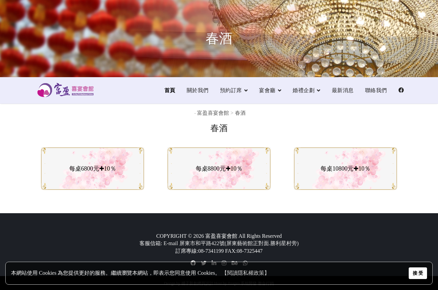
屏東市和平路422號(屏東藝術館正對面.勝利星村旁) (239, 243)
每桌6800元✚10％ (92, 168)
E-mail (170, 243)
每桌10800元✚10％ (345, 168)
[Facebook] (401, 90)
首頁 (169, 90)
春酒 (241, 113)
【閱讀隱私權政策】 (246, 273)
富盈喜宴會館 (213, 113)
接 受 (418, 273)
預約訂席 (231, 90)
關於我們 (198, 90)
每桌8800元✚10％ (219, 168)
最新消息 (343, 90)
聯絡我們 (376, 90)
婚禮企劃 (304, 90)
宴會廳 (267, 90)
